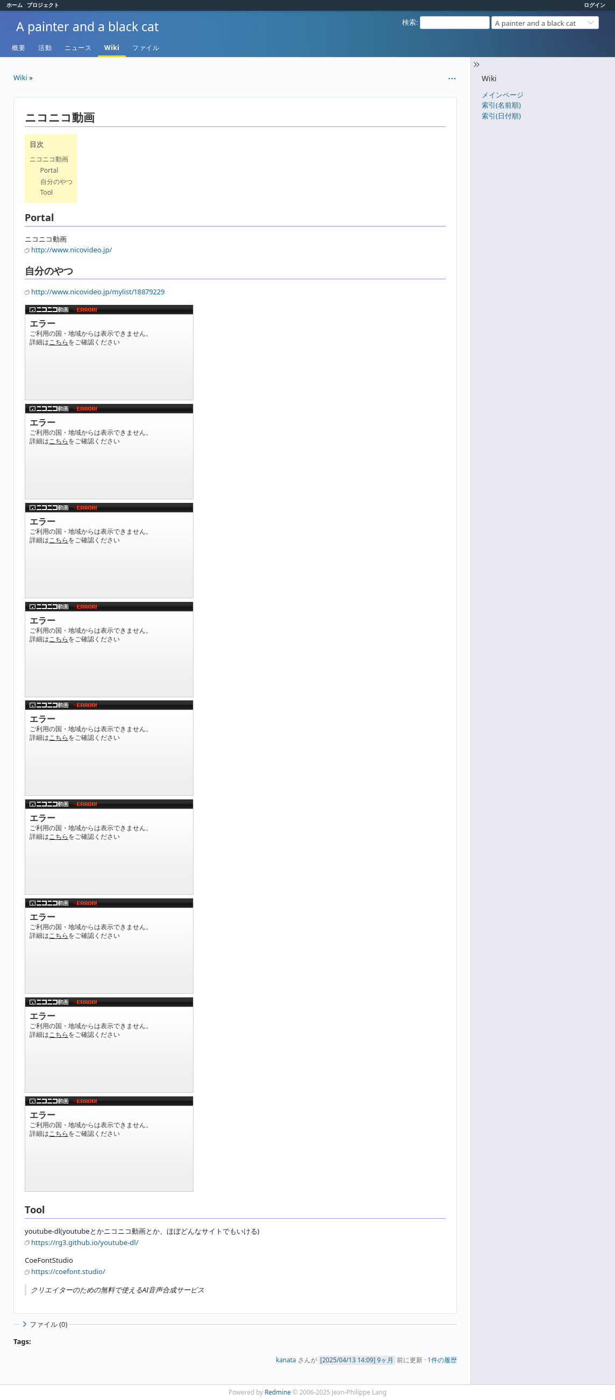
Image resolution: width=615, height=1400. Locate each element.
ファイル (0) (44, 1324)
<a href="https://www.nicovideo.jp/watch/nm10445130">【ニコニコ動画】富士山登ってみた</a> (109, 1144)
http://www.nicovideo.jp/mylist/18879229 (98, 291)
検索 (409, 22)
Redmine (277, 1392)
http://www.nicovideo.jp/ (71, 249)
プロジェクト (43, 5)
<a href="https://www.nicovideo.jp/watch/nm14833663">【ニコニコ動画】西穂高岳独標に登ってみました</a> (109, 550)
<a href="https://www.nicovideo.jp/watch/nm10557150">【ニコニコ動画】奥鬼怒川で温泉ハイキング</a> (109, 1045)
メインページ (503, 95)
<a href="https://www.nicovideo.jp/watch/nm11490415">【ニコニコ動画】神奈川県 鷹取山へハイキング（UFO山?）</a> (109, 748)
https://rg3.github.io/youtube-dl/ (85, 1242)
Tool (46, 192)
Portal (49, 170)
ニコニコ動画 (49, 159)
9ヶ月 (385, 1359)
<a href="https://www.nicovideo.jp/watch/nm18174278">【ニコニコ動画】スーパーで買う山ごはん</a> (109, 352)
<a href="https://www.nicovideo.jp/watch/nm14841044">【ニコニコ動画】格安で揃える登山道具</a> (109, 451)
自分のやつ (56, 181)
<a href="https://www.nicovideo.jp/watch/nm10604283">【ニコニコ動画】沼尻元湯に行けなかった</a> (109, 946)
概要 (18, 47)
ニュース (78, 47)
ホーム (14, 5)
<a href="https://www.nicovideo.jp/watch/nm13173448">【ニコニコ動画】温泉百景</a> (109, 649)
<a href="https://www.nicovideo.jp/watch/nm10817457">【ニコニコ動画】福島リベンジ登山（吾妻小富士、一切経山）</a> (109, 847)
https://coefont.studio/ (68, 1271)
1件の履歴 (442, 1359)
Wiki (111, 47)
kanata (286, 1359)
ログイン (594, 5)
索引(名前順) (501, 105)
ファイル (145, 47)
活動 (45, 47)
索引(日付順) (501, 116)
